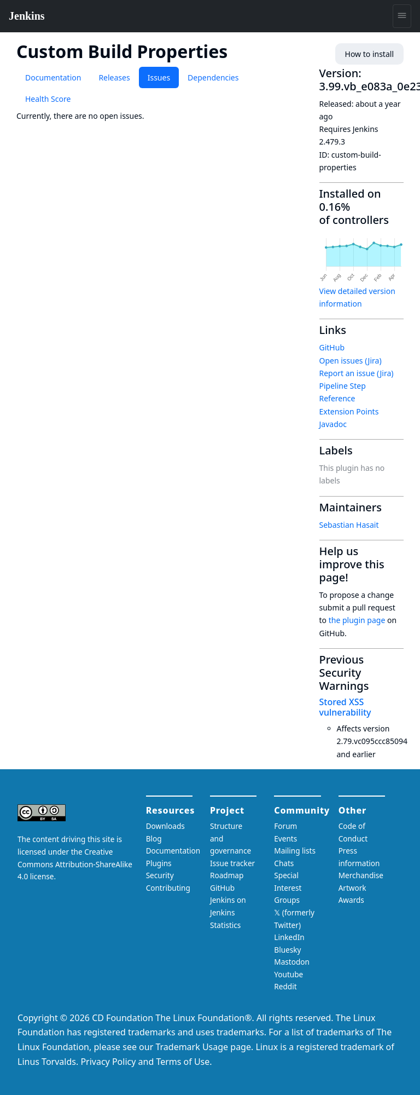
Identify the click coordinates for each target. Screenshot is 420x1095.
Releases (114, 77)
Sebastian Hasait (349, 525)
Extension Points (349, 411)
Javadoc (333, 424)
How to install (369, 54)
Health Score (48, 99)
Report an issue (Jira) (356, 373)
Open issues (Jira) (350, 360)
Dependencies (213, 77)
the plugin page (357, 620)
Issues (159, 77)
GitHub (332, 347)
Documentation (53, 77)
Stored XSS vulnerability (345, 707)
